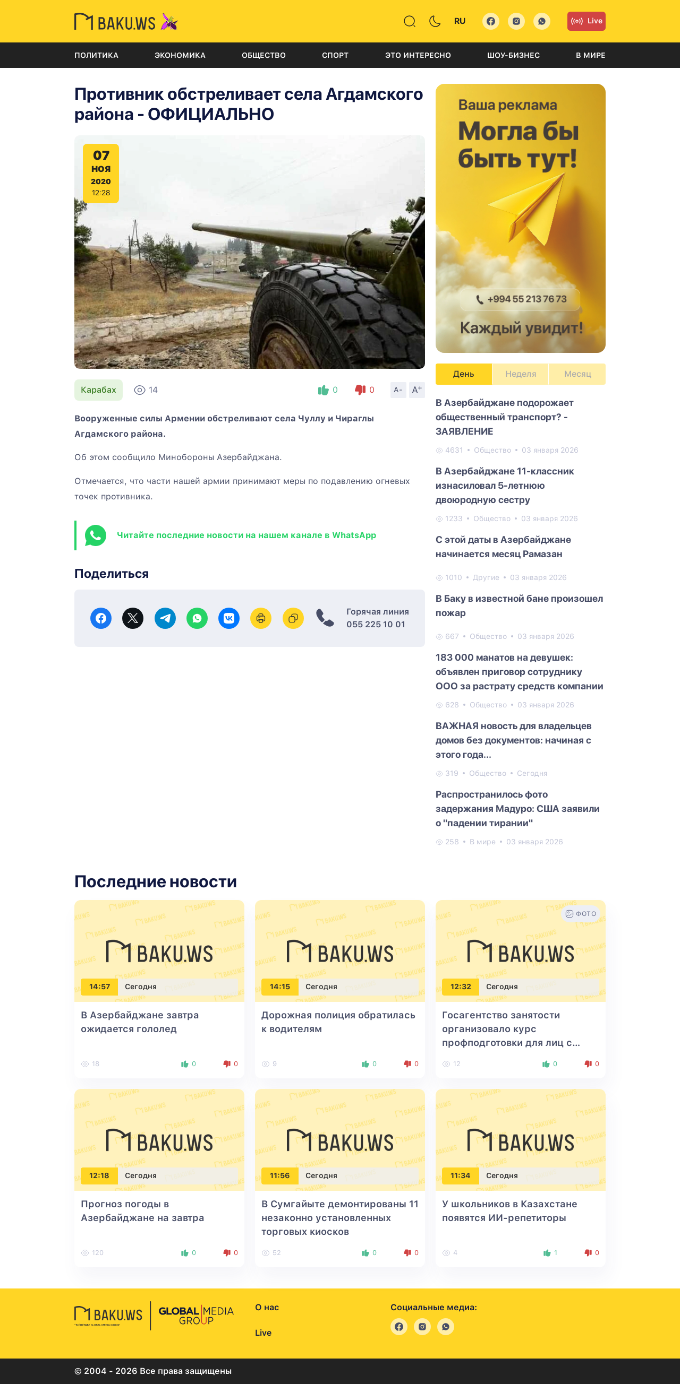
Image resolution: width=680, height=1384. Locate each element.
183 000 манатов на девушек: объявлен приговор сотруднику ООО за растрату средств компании (520, 671)
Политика (96, 55)
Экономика (180, 55)
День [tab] (463, 374)
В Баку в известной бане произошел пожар (519, 605)
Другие (486, 577)
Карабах (98, 390)
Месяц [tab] (577, 374)
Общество (264, 55)
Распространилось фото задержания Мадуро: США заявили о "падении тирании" (518, 808)
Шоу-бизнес (513, 55)
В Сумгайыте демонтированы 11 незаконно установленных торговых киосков (340, 1217)
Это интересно (418, 55)
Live (586, 21)
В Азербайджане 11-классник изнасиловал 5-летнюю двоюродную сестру (505, 485)
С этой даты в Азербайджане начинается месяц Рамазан (503, 546)
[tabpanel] (521, 621)
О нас (267, 1307)
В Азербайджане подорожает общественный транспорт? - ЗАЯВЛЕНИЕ (505, 417)
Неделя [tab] (521, 374)
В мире (591, 55)
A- (398, 389)
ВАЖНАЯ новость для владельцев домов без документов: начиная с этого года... (514, 740)
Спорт (335, 55)
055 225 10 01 (375, 624)
